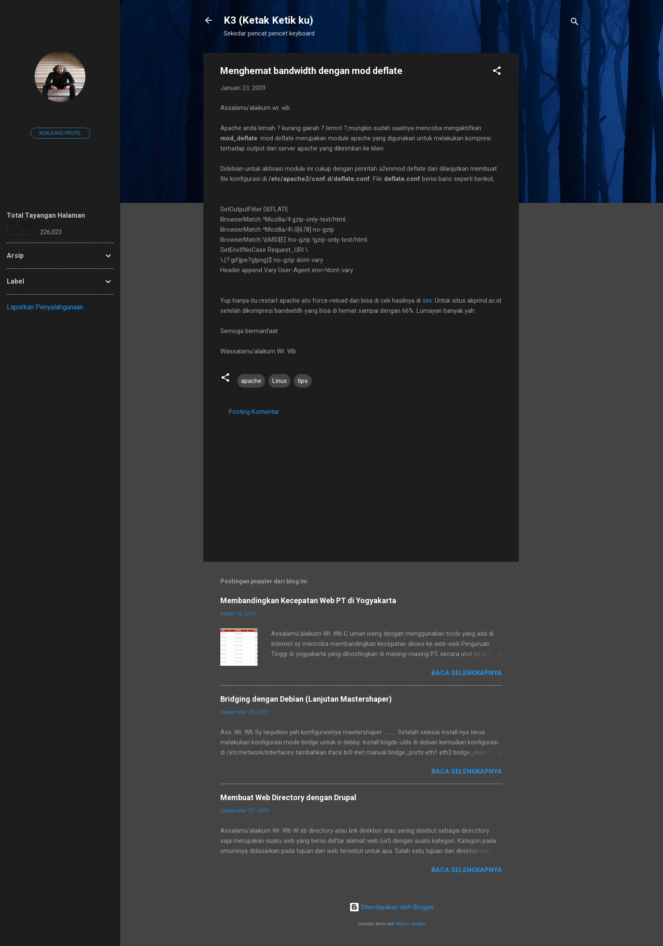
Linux (279, 381)
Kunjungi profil (60, 133)
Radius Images (411, 924)
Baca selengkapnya (466, 673)
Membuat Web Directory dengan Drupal (288, 797)
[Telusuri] (575, 23)
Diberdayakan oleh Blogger (391, 907)
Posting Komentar (254, 412)
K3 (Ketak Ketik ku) (268, 20)
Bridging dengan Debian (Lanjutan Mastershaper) (306, 698)
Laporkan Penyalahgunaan (45, 307)
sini (427, 300)
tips (303, 381)
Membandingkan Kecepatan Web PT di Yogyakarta (308, 600)
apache (251, 381)
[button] (497, 72)
